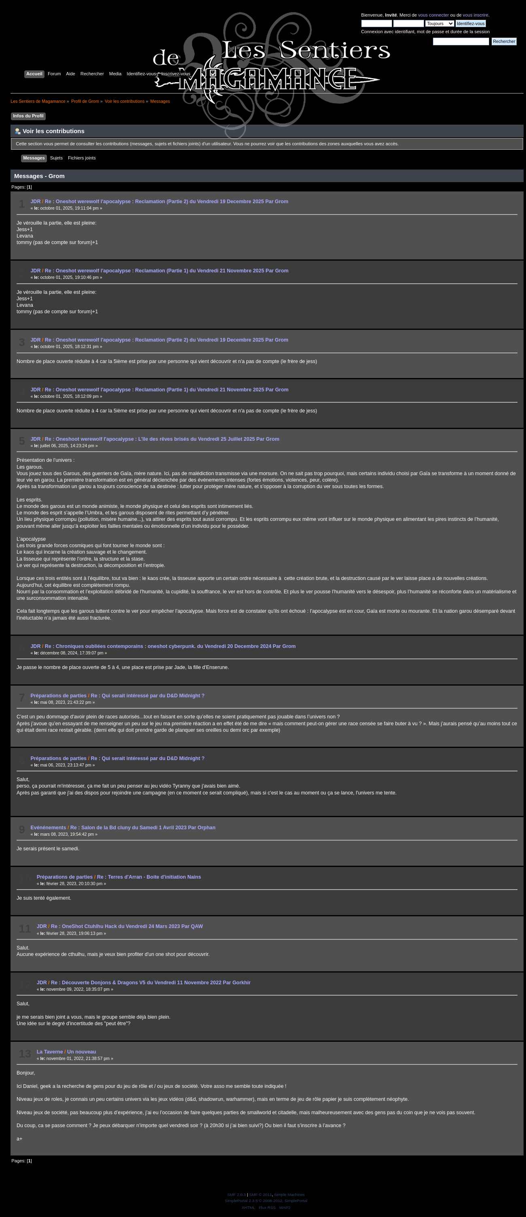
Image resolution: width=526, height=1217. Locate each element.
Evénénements (48, 827)
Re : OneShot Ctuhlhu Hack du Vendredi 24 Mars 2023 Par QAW (127, 926)
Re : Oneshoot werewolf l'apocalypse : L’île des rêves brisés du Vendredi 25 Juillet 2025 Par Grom (162, 439)
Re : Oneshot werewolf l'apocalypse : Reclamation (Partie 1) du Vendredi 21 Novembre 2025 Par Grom (166, 271)
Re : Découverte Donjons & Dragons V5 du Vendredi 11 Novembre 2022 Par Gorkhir (150, 982)
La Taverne (50, 1052)
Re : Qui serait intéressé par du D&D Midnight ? (147, 696)
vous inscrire (475, 15)
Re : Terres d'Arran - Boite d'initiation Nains (149, 877)
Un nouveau (81, 1052)
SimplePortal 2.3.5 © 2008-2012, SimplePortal (266, 1200)
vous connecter (433, 15)
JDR (35, 201)
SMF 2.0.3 (236, 1194)
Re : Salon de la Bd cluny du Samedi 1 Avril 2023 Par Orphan (143, 827)
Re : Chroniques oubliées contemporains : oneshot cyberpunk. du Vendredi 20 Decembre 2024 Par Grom (170, 646)
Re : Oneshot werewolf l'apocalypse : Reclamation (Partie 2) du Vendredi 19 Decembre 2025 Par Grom (166, 201)
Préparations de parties (58, 696)
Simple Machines (289, 1194)
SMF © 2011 (260, 1194)
